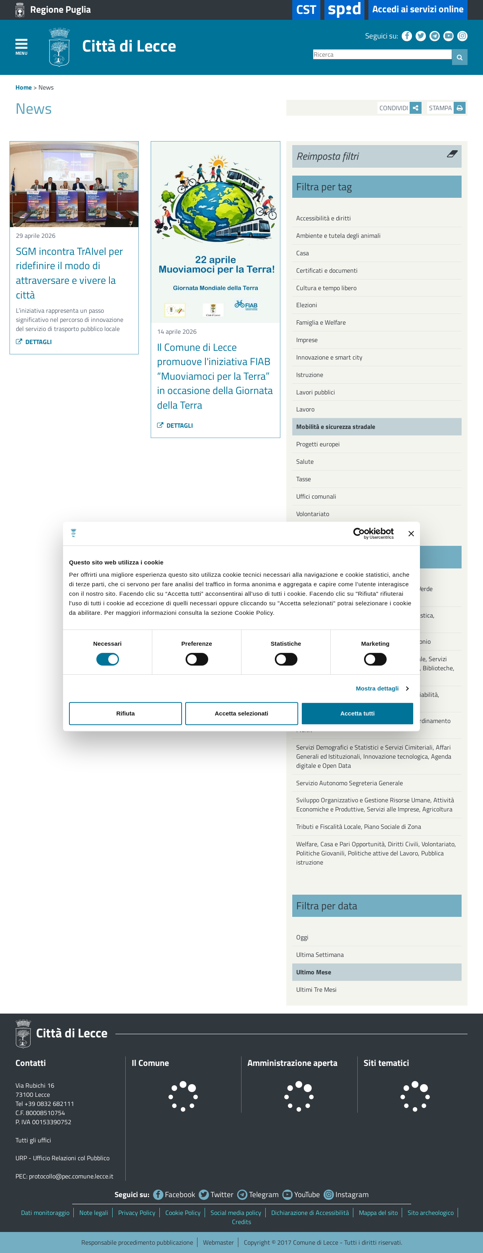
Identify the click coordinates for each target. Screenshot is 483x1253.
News (46, 87)
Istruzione (309, 374)
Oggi (302, 937)
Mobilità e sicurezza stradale (335, 426)
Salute (305, 461)
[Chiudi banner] (411, 533)
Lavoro (305, 409)
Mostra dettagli (377, 688)
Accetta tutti (357, 713)
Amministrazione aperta (292, 1062)
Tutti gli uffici (33, 1140)
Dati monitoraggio (45, 1212)
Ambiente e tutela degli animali (338, 235)
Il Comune (150, 1062)
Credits (241, 1221)
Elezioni (306, 305)
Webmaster (218, 1242)
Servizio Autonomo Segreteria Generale (349, 783)
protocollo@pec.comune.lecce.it (71, 1176)
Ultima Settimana (320, 954)
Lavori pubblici (315, 392)
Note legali (93, 1212)
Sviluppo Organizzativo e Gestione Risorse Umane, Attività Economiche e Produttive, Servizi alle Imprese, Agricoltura (375, 804)
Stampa (447, 108)
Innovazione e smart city (329, 357)
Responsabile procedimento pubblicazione (137, 1242)
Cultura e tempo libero (326, 288)
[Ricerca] (382, 54)
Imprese (307, 339)
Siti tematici (386, 1062)
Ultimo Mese (313, 972)
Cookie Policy (183, 1212)
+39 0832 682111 (49, 1103)
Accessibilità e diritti (323, 218)
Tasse (303, 479)
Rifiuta (125, 713)
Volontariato (312, 513)
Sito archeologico (431, 1212)
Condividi (401, 108)
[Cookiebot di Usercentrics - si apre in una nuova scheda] (359, 533)
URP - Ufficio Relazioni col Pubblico (62, 1158)
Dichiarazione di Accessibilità (310, 1212)
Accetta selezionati (241, 713)
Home (23, 87)
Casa (302, 253)
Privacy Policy (136, 1212)
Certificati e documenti (327, 270)
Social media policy (236, 1212)
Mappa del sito (378, 1212)
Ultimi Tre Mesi (316, 989)
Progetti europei (318, 444)
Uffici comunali (316, 496)
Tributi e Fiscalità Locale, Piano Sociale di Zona (358, 826)
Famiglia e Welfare (321, 322)
